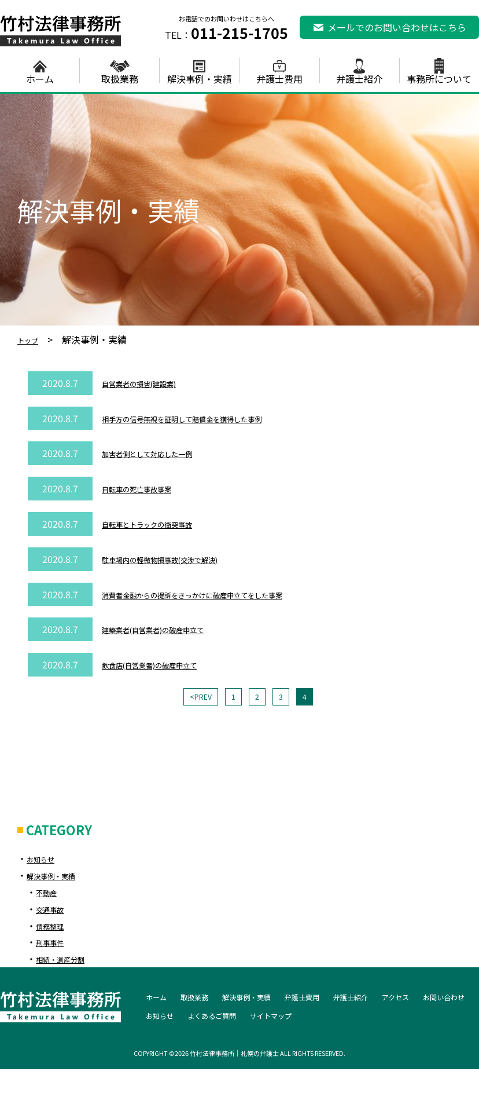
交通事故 (54, 913)
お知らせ (45, 862)
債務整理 (54, 930)
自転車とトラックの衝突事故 (162, 524)
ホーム (40, 77)
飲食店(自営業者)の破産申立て (165, 664)
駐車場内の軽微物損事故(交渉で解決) (179, 559)
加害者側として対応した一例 (162, 453)
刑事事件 (54, 946)
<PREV (195, 698)
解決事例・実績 (199, 77)
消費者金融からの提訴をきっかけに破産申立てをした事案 (222, 594)
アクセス (455, 1000)
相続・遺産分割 (68, 963)
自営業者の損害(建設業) (151, 383)
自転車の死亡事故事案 (148, 488)
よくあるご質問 (298, 1019)
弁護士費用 (279, 77)
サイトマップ (372, 1019)
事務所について (439, 77)
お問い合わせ (173, 1019)
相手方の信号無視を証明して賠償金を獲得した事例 (208, 418)
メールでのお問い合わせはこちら (396, 27)
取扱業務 (119, 77)
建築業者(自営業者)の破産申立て (170, 629)
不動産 (50, 896)
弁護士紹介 (359, 77)
